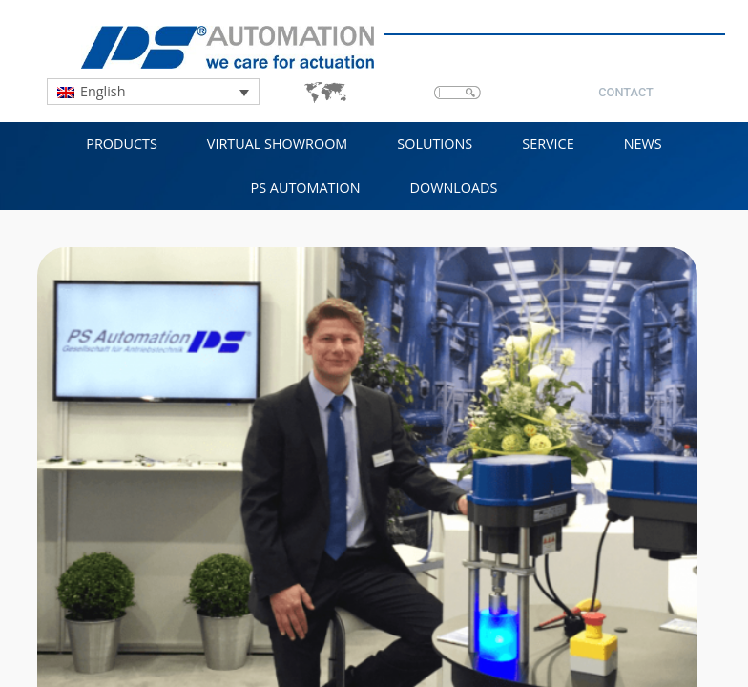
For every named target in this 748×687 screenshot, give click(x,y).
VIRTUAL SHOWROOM (277, 144)
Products (121, 144)
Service (547, 144)
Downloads (454, 187)
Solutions (434, 144)
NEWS (643, 144)
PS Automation (306, 187)
